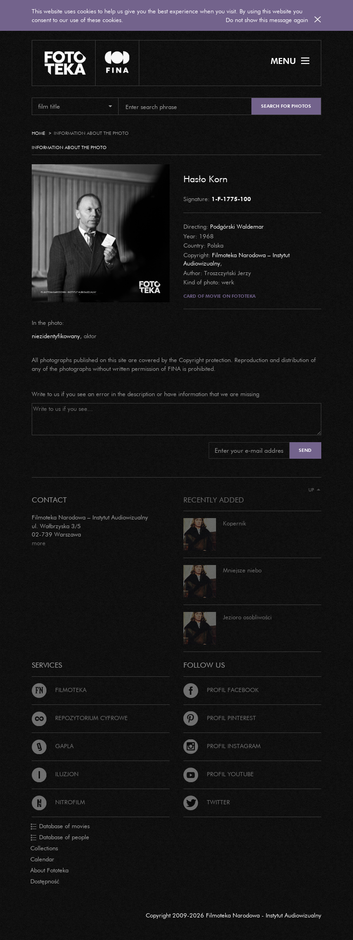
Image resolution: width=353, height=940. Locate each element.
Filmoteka (59, 689)
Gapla (53, 746)
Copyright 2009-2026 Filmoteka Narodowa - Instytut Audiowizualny (233, 915)
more (39, 543)
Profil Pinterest (219, 717)
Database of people (59, 837)
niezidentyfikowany (56, 336)
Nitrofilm (58, 802)
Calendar (42, 859)
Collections (44, 848)
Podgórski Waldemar (237, 226)
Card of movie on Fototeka (219, 296)
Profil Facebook (221, 689)
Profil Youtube (218, 774)
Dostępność (44, 881)
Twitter (206, 802)
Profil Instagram (222, 746)
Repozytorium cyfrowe (80, 717)
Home (38, 133)
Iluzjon (55, 774)
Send (305, 450)
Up (314, 490)
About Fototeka (49, 870)
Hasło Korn (205, 179)
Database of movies (60, 826)
